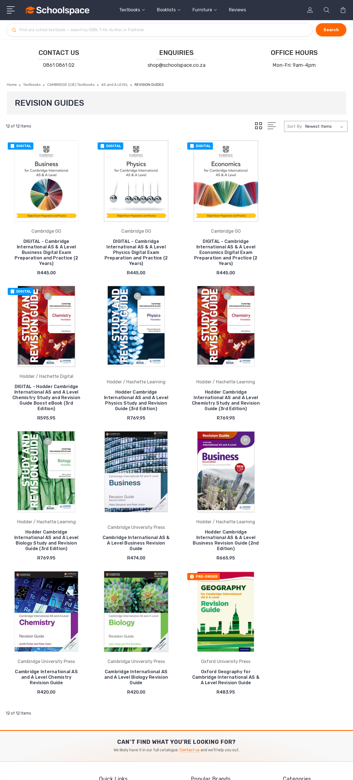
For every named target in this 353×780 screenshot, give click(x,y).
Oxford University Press (217, 651)
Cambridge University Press (221, 668)
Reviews (237, 9)
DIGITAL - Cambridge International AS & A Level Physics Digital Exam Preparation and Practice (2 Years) (133, 250)
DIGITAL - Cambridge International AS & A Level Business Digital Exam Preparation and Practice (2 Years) (45, 250)
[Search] (163, 30)
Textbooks (132, 9)
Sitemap (57, 770)
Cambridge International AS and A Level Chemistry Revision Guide (132, 530)
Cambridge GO (208, 676)
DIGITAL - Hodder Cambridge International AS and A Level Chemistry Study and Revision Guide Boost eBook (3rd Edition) (308, 250)
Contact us (190, 603)
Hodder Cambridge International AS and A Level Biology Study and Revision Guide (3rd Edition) (220, 390)
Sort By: (295, 126)
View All (202, 693)
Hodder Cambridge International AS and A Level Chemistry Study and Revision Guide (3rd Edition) (133, 390)
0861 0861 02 (58, 65)
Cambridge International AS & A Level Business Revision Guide (307, 393)
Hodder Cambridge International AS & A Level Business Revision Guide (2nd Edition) (45, 527)
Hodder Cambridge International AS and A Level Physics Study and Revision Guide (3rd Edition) (45, 390)
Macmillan (204, 643)
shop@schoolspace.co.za (176, 65)
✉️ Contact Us (117, 643)
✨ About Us (115, 668)
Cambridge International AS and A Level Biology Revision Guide (220, 530)
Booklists (168, 9)
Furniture (204, 9)
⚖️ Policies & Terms (121, 676)
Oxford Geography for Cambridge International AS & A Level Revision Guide (307, 530)
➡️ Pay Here (114, 651)
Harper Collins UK (211, 660)
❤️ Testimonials (118, 660)
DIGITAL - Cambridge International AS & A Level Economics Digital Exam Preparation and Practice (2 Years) (220, 250)
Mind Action (206, 685)
